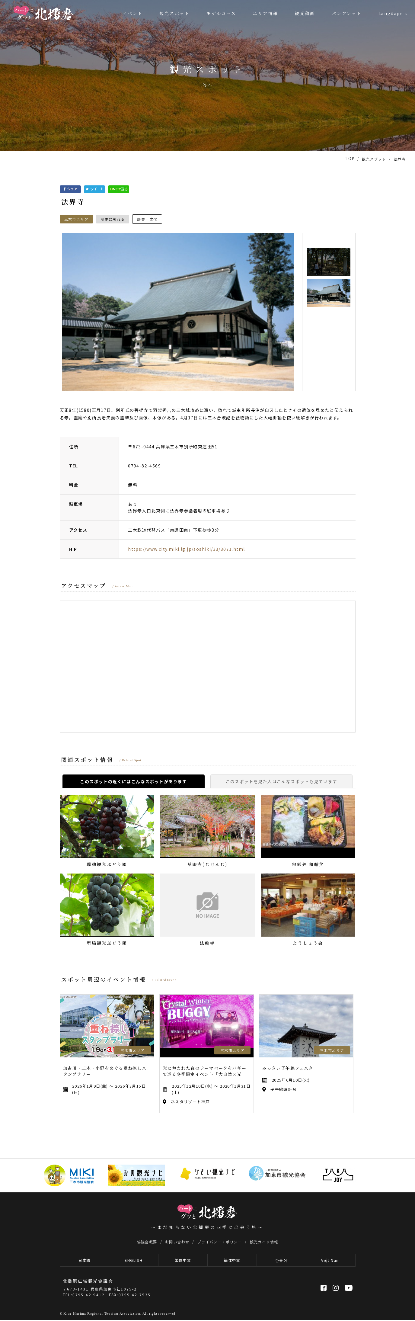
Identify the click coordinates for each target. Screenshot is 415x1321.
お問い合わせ (177, 1241)
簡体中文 (232, 1261)
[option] (178, 312)
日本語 (84, 1261)
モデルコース (221, 13)
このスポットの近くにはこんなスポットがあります (133, 781)
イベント (133, 13)
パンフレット (347, 13)
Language (390, 13)
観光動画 (305, 13)
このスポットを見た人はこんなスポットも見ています (281, 781)
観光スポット (174, 13)
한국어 (281, 1261)
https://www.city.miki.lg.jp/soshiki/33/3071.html (186, 549)
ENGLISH (133, 1261)
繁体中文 (183, 1261)
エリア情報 (265, 13)
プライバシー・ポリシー (219, 1241)
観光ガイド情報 (264, 1241)
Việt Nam (330, 1261)
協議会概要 (147, 1241)
